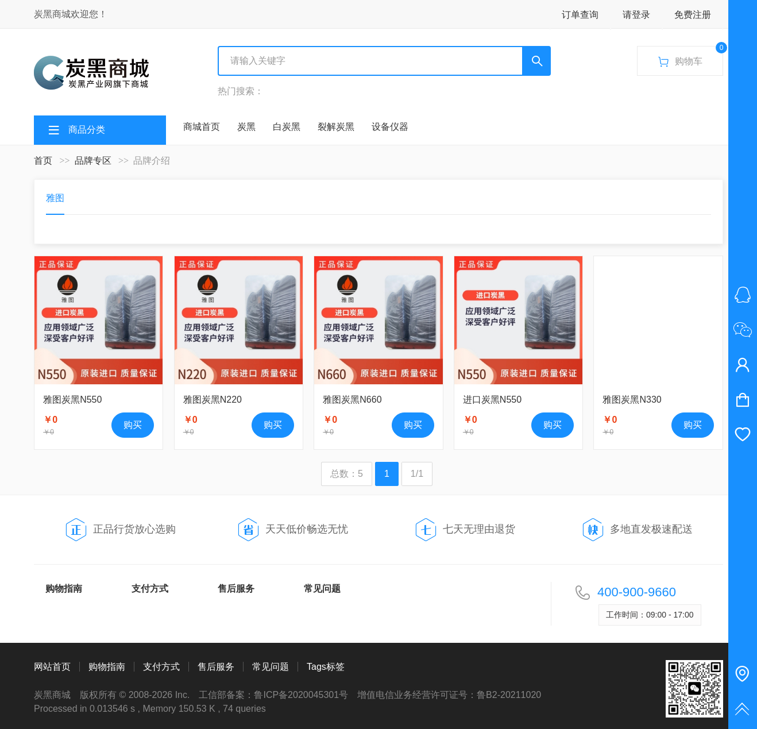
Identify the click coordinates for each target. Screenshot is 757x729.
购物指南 (63, 588)
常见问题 (322, 588)
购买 (132, 425)
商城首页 (201, 127)
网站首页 (52, 667)
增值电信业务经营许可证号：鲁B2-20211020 (449, 695)
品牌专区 (93, 160)
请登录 (636, 15)
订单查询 (580, 15)
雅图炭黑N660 (352, 399)
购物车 (690, 57)
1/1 (417, 474)
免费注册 (692, 15)
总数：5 (346, 474)
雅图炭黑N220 (212, 399)
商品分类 (86, 129)
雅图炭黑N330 (631, 399)
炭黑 (246, 127)
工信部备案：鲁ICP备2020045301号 (273, 695)
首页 (43, 160)
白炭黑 (286, 127)
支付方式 (150, 588)
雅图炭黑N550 (72, 399)
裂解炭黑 (336, 127)
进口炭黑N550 (492, 399)
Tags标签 (326, 667)
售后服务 (236, 588)
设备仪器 (390, 127)
